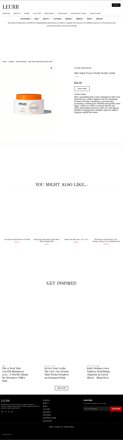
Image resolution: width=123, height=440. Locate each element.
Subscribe (116, 409)
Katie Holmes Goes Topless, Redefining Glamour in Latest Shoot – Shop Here (98, 372)
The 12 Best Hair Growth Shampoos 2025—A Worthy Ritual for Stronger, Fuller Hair (15, 374)
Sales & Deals (50, 366)
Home (5, 62)
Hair (4, 366)
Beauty (11, 62)
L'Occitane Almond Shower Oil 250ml (17, 239)
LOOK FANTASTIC (83, 68)
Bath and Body (21, 62)
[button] (51, 68)
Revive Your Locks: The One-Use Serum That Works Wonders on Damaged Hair (56, 372)
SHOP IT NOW (82, 88)
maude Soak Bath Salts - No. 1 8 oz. (76, 239)
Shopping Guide (93, 366)
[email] (96, 409)
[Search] (116, 5)
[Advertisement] (61, 41)
